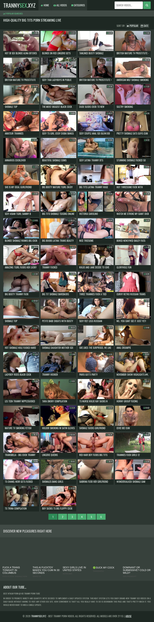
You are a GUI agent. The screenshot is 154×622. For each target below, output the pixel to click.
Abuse (128, 616)
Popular (132, 26)
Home (45, 5)
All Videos (60, 5)
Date (144, 26)
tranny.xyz (19, 5)
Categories (78, 5)
